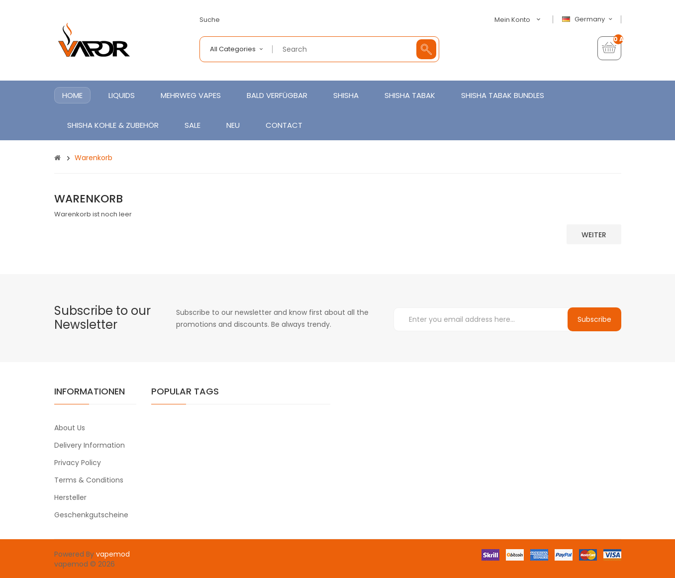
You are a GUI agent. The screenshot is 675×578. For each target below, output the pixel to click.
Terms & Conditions (88, 480)
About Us (69, 428)
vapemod (113, 554)
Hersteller (70, 497)
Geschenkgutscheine (91, 515)
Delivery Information (89, 445)
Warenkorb (93, 158)
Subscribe (594, 319)
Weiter (593, 235)
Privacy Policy (77, 463)
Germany (588, 19)
